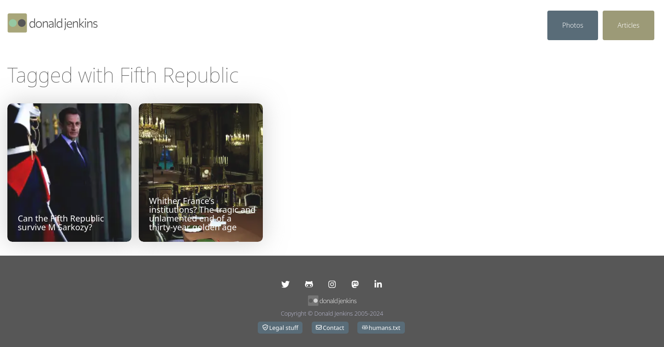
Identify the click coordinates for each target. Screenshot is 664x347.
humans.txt (381, 327)
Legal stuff (280, 327)
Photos (572, 25)
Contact (330, 327)
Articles (628, 25)
